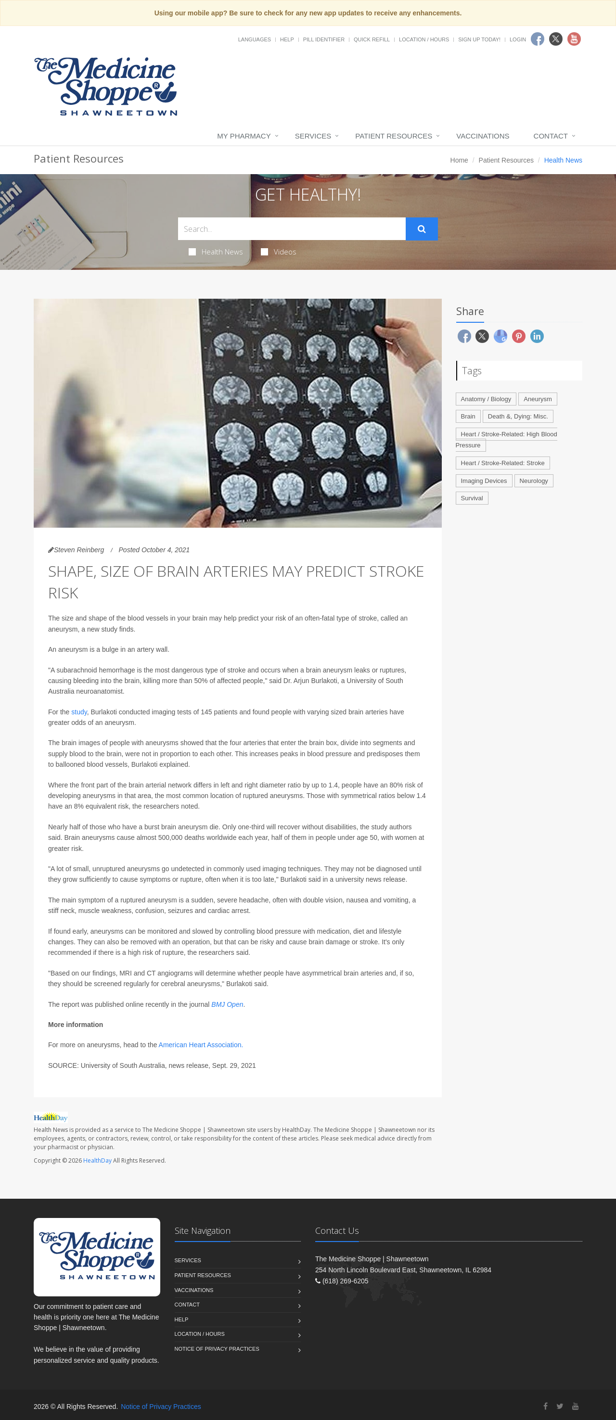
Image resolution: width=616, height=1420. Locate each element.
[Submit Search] (422, 229)
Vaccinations (482, 136)
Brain (468, 416)
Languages (254, 39)
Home (459, 160)
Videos (278, 251)
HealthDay (97, 1160)
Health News (216, 251)
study (79, 712)
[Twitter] (560, 1406)
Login (518, 39)
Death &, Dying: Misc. (518, 416)
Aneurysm (538, 399)
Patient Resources (393, 136)
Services (313, 136)
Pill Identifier (324, 39)
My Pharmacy (243, 136)
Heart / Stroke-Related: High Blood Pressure (506, 440)
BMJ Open (227, 1004)
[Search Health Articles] (292, 228)
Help (287, 39)
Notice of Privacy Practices (217, 1349)
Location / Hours (424, 39)
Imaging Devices (484, 480)
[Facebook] (545, 1406)
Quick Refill (372, 39)
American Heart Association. (201, 1045)
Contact (551, 136)
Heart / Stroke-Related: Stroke (503, 463)
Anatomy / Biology (486, 399)
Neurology (534, 480)
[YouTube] (575, 1406)
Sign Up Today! (479, 39)
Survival (472, 498)
